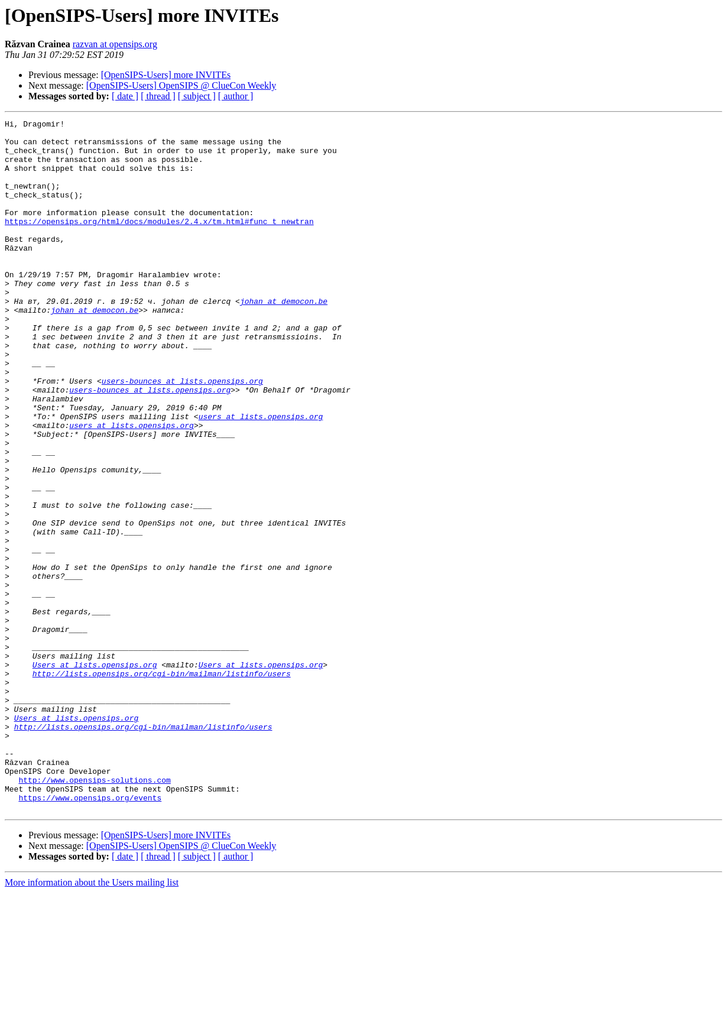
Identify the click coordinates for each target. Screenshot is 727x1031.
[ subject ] (197, 96)
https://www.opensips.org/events (89, 934)
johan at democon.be (283, 338)
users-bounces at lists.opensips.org (182, 434)
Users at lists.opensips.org (95, 774)
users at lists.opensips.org (261, 476)
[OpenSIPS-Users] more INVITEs (166, 75)
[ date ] (125, 96)
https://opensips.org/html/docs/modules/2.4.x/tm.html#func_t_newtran (159, 242)
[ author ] (236, 96)
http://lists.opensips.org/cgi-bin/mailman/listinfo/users (162, 785)
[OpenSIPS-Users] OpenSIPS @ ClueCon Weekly (181, 85)
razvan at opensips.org (115, 44)
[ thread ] (158, 96)
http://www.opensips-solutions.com (94, 912)
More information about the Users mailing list (91, 1021)
